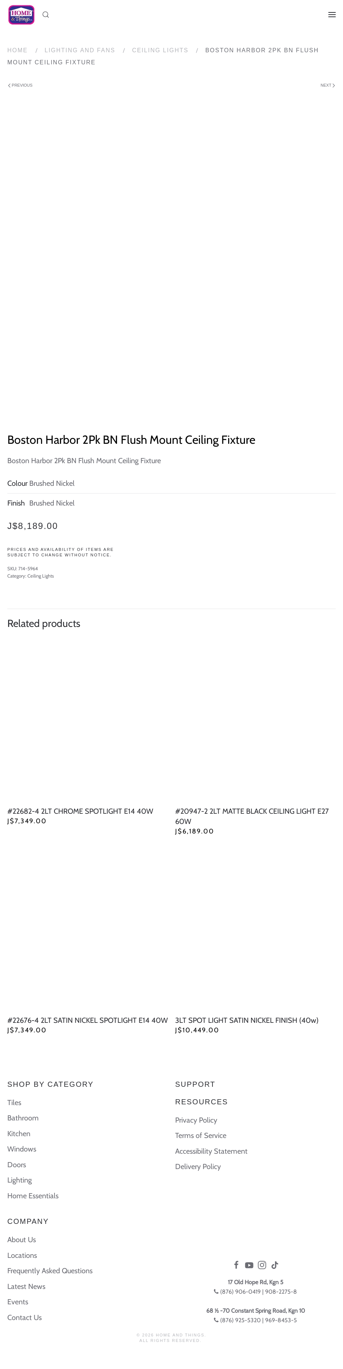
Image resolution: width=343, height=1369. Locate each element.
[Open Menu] (332, 14)
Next (328, 85)
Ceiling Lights (160, 50)
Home (17, 50)
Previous (20, 85)
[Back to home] (21, 14)
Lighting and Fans (80, 50)
